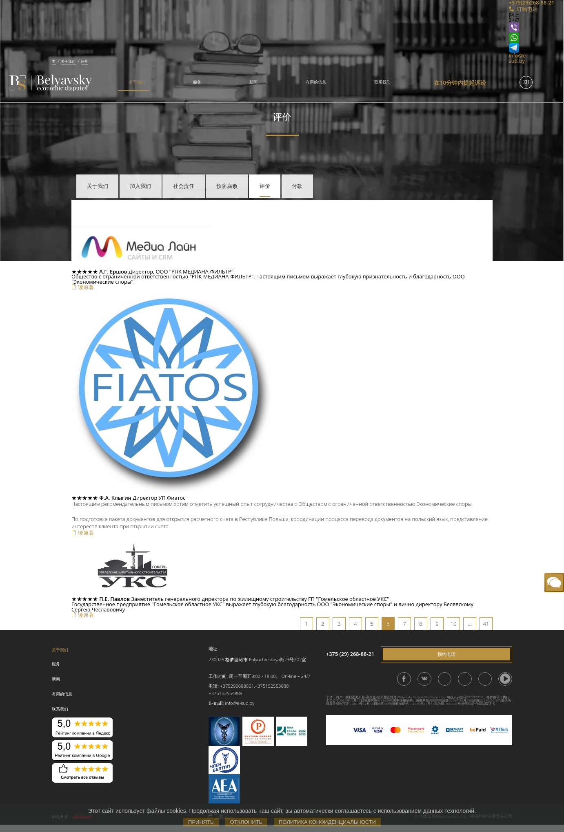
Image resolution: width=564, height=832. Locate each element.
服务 (197, 82)
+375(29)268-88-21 (518, 2)
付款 (297, 185)
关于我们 (137, 82)
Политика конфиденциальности (327, 822)
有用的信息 (316, 82)
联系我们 (382, 82)
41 (486, 623)
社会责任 (183, 185)
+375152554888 (225, 693)
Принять (201, 822)
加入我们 (140, 185)
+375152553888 (272, 686)
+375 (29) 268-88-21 (350, 654)
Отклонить (246, 822)
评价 (265, 185)
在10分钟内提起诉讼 (460, 82)
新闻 (253, 82)
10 (454, 623)
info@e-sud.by (518, 58)
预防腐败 (227, 185)
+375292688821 (237, 686)
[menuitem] (133, 83)
